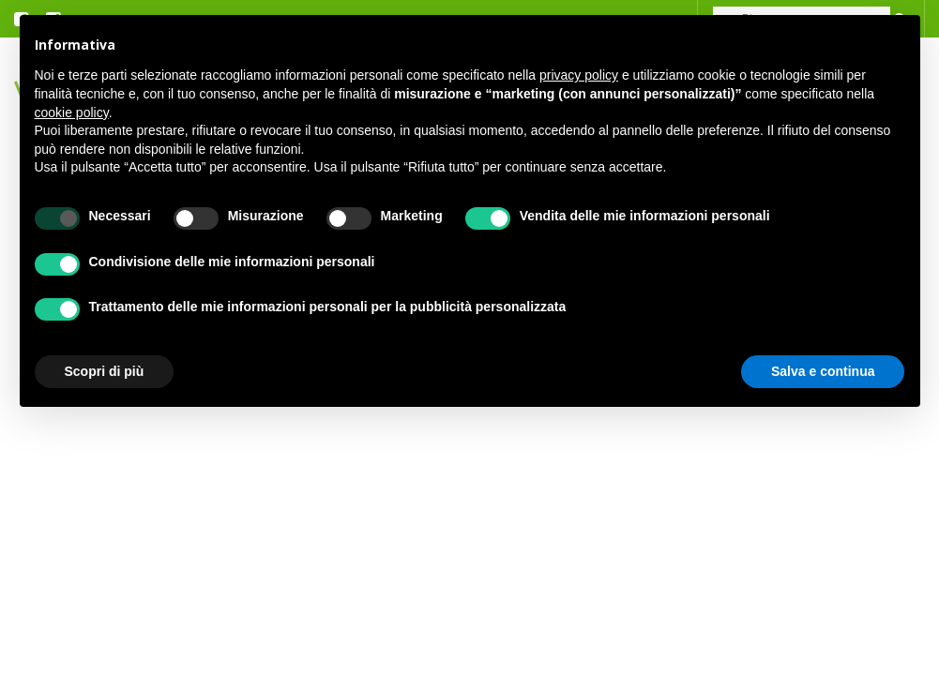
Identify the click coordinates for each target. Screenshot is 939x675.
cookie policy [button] (72, 112)
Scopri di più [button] (104, 371)
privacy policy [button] (578, 75)
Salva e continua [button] (822, 371)
